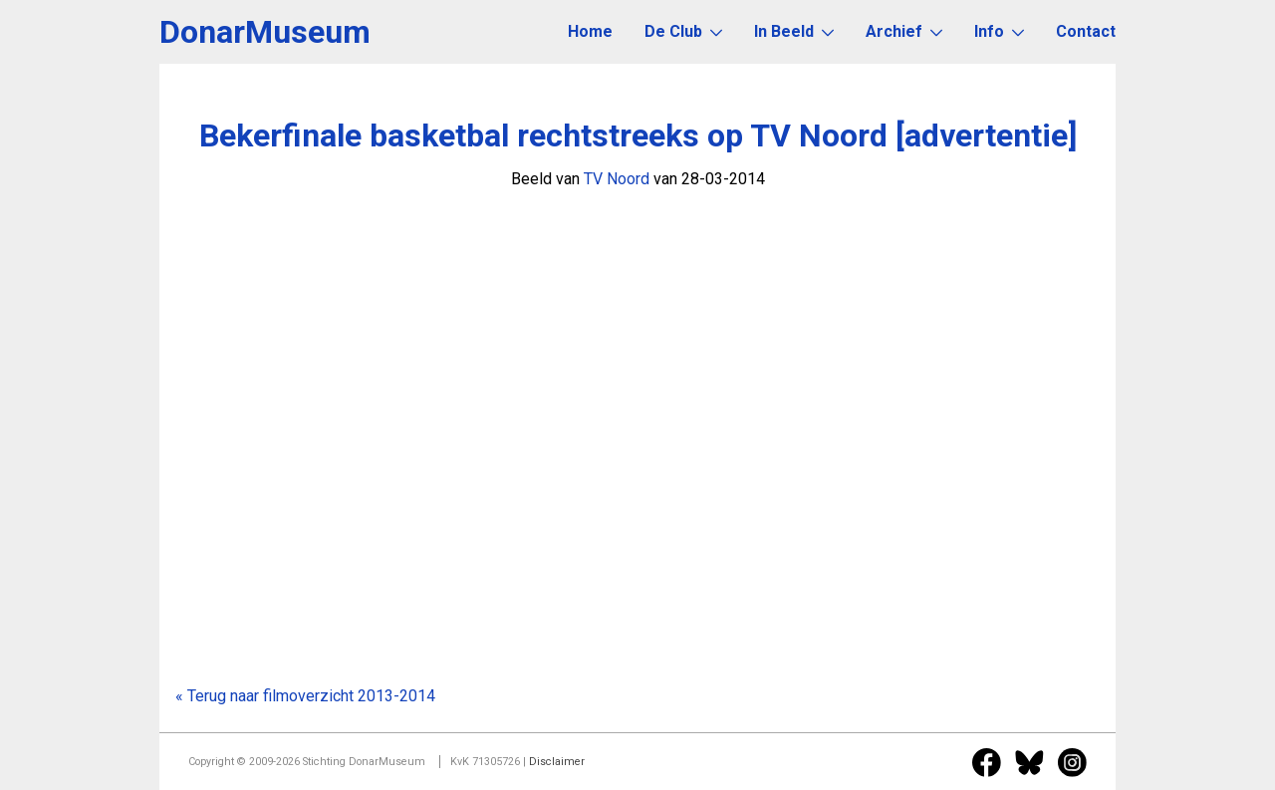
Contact (1086, 31)
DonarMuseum (265, 32)
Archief (904, 31)
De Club (683, 31)
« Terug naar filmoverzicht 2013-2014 (305, 695)
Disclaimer (557, 761)
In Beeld (794, 31)
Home (590, 31)
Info (999, 31)
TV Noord (616, 178)
